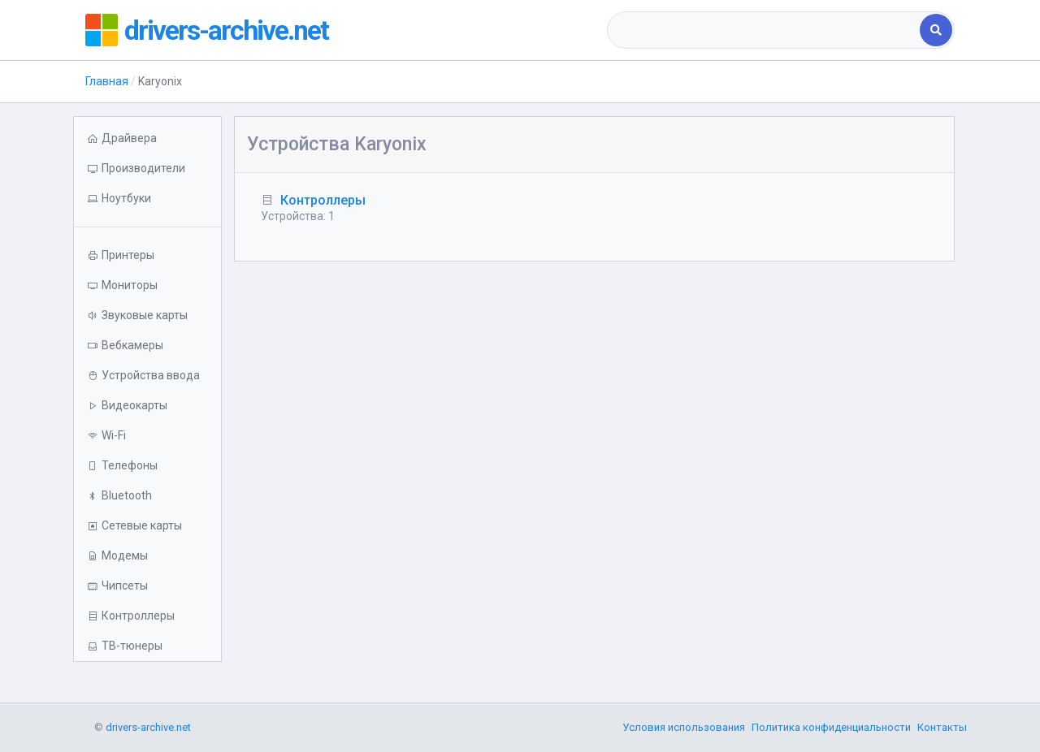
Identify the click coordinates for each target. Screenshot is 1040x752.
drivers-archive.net (232, 30)
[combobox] (765, 30)
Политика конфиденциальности (831, 727)
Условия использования (683, 727)
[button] (147, 199)
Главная (106, 81)
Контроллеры (323, 200)
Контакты (942, 727)
